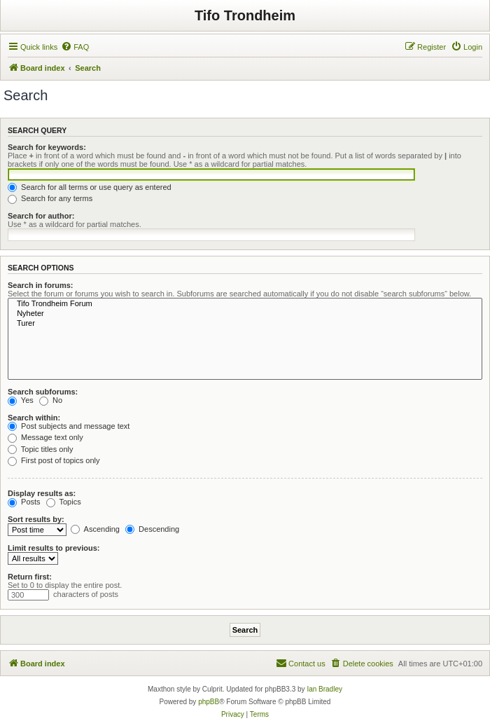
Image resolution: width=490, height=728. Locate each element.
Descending (152, 529)
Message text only (45, 437)
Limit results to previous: (53, 548)
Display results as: (42, 493)
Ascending (95, 529)
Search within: (34, 417)
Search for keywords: (47, 147)
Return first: (30, 576)
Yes (21, 400)
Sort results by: (36, 519)
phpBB (208, 702)
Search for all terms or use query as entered (90, 187)
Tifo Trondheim (245, 15)
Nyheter (245, 314)
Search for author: (41, 216)
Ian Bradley (324, 689)
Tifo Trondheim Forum (245, 304)
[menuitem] (75, 47)
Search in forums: (41, 285)
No (50, 400)
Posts (24, 501)
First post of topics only (54, 460)
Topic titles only (40, 449)
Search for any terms (50, 198)
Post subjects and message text (69, 426)
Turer (245, 324)
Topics (63, 501)
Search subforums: (43, 391)
